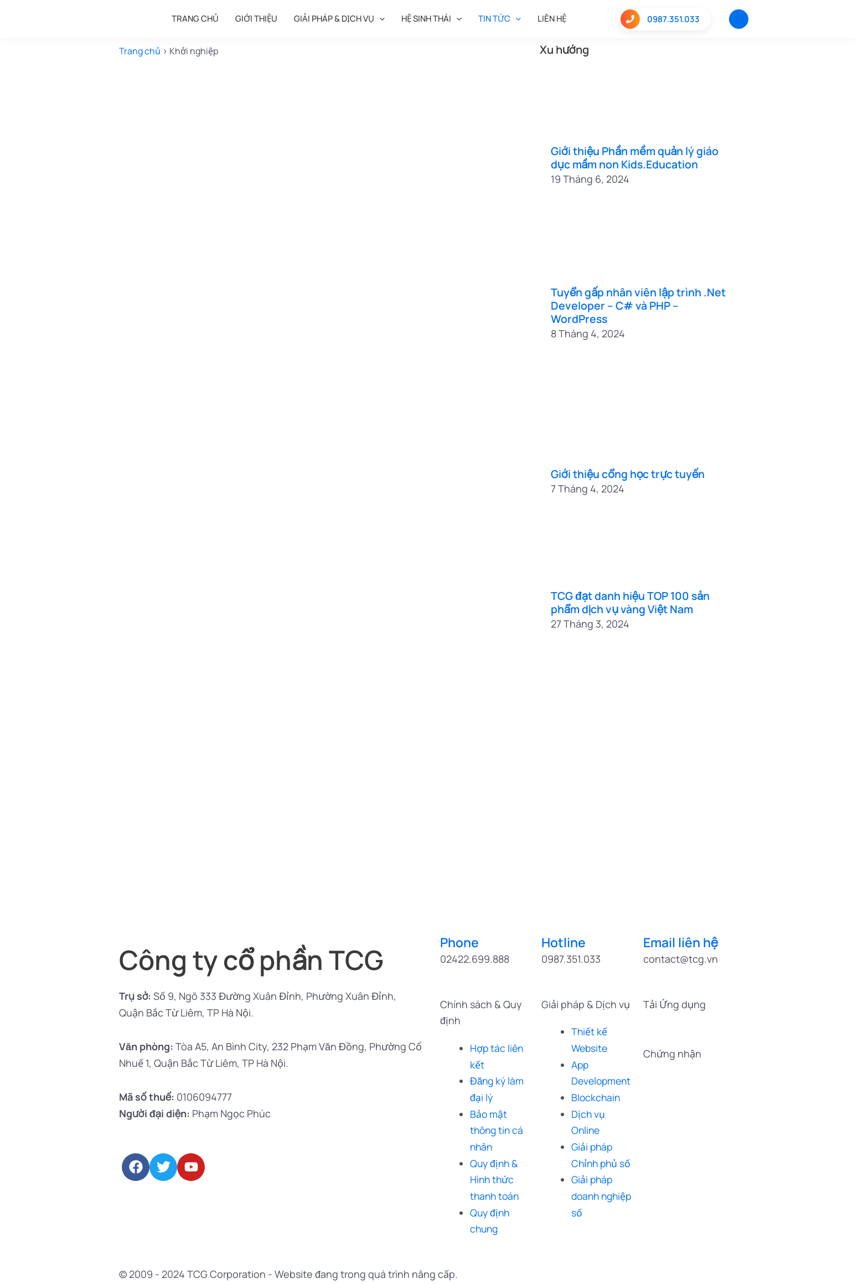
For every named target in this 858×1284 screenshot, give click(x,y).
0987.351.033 (660, 19)
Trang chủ (140, 51)
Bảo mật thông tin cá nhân (498, 1130)
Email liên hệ (682, 942)
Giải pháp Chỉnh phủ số (595, 1162)
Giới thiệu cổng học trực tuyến (628, 473)
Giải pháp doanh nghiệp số (594, 1212)
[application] (379, 19)
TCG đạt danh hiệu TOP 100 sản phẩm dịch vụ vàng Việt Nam (631, 602)
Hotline (564, 942)
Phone (460, 942)
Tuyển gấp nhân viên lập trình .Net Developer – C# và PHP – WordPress (638, 305)
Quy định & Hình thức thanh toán (495, 1179)
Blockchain (596, 1096)
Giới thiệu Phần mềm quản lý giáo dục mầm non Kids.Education (636, 157)
